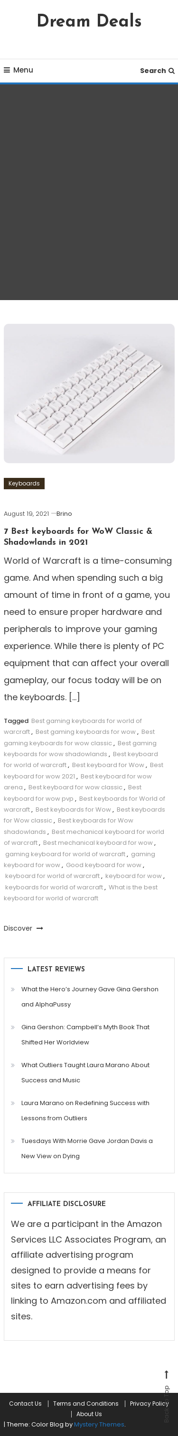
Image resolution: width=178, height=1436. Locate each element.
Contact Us (25, 1403)
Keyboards (24, 483)
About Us (89, 1414)
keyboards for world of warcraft (54, 887)
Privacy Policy (149, 1403)
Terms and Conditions (86, 1403)
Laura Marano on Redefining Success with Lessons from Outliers (85, 1110)
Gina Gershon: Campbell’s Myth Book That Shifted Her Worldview (85, 1035)
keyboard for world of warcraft (52, 875)
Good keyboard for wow (103, 864)
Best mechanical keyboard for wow (98, 842)
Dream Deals (89, 22)
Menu (18, 70)
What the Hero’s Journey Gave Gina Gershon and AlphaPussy (90, 997)
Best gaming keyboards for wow (86, 731)
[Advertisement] (89, 192)
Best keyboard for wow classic (75, 787)
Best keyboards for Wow (73, 809)
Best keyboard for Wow (108, 764)
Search (157, 70)
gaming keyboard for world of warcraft (65, 854)
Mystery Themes (99, 1424)
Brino (64, 513)
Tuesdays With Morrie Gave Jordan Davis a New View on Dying (87, 1148)
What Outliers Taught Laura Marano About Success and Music (85, 1073)
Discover (23, 928)
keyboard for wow (133, 875)
